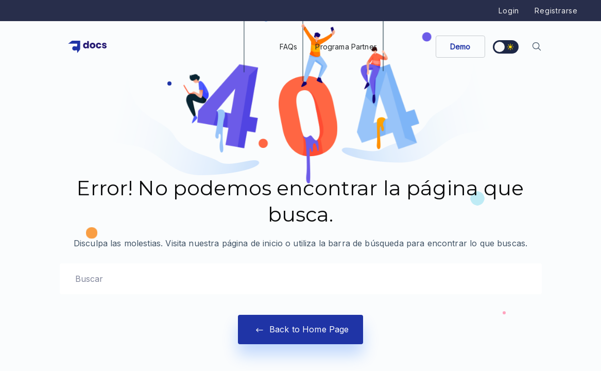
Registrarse (556, 10)
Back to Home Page (300, 329)
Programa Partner (345, 46)
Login (509, 10)
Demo (460, 46)
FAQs (289, 46)
